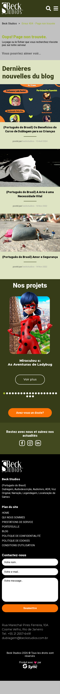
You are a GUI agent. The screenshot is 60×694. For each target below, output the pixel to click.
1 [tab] (4, 393)
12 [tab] (36, 393)
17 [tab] (50, 393)
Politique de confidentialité (21, 535)
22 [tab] (33, 396)
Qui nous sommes (13, 517)
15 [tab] (44, 393)
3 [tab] (10, 393)
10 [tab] (30, 393)
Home (5, 512)
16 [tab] (47, 393)
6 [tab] (19, 393)
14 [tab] (42, 393)
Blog (5, 531)
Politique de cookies (16, 540)
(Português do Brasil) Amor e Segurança (30, 257)
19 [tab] (56, 393)
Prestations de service (17, 522)
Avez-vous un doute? (30, 412)
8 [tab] (24, 393)
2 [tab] (7, 393)
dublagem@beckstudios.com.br (25, 638)
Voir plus (30, 379)
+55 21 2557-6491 (19, 633)
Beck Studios (9, 23)
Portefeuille (10, 526)
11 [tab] (33, 393)
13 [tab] (39, 393)
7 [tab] (21, 393)
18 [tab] (53, 393)
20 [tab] (27, 396)
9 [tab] (27, 393)
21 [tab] (30, 396)
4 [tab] (13, 393)
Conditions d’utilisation (18, 545)
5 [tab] (16, 393)
